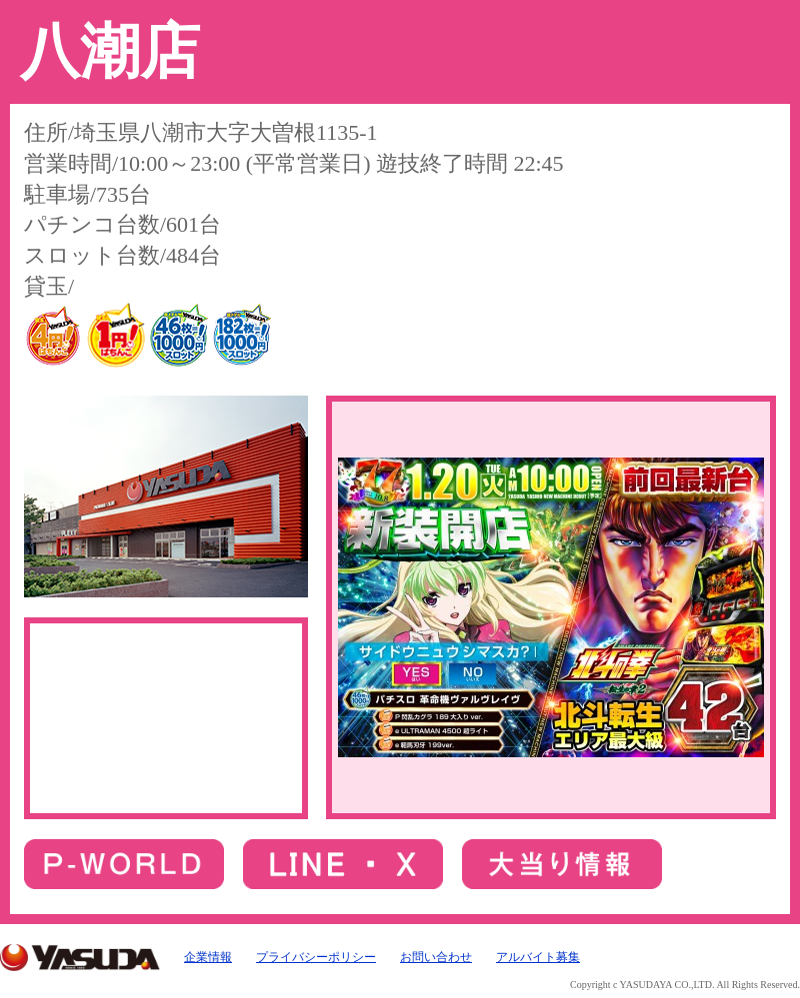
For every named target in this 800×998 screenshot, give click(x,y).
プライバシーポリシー (316, 957)
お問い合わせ (436, 957)
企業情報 (208, 957)
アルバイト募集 (538, 957)
